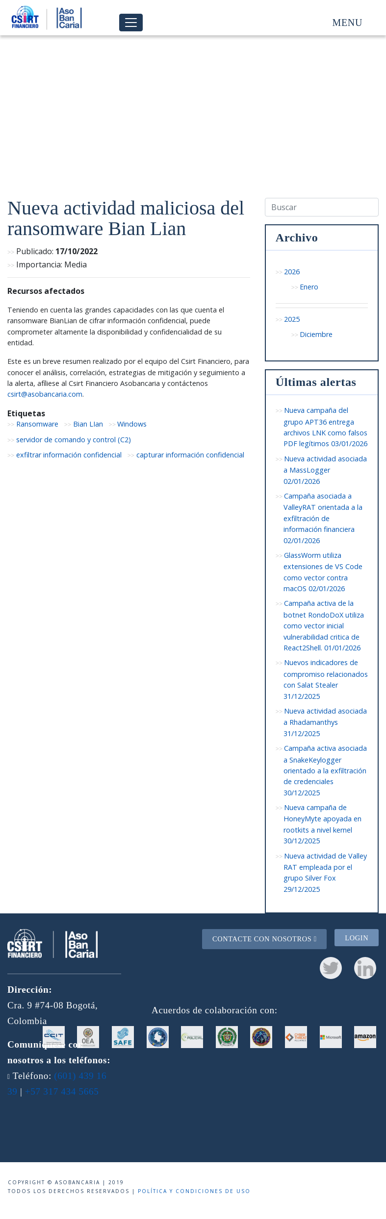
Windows (132, 424)
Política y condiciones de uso (194, 1191)
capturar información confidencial (190, 454)
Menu (347, 22)
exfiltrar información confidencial (69, 454)
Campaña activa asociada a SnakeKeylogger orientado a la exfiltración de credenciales (325, 770)
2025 (292, 319)
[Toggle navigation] (131, 23)
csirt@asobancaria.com (44, 394)
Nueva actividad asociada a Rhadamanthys (325, 722)
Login (356, 937)
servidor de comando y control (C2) (73, 439)
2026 (292, 271)
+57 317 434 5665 (62, 1091)
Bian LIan (88, 424)
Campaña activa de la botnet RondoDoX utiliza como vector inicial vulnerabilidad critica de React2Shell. (323, 625)
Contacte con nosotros (264, 939)
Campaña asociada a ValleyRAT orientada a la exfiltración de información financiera (322, 518)
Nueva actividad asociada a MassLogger (325, 470)
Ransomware (37, 424)
